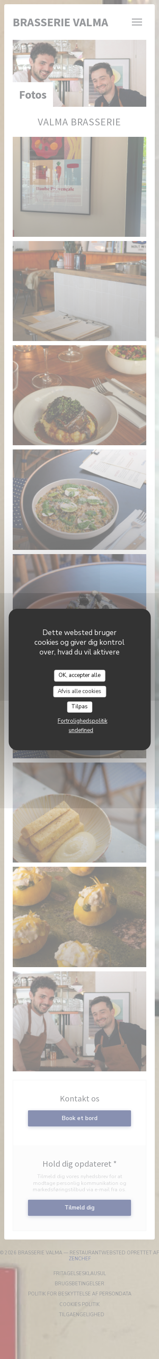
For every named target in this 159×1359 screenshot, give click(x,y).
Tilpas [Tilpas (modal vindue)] (79, 706)
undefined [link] (81, 730)
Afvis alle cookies (79, 691)
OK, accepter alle (79, 675)
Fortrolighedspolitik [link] (82, 721)
